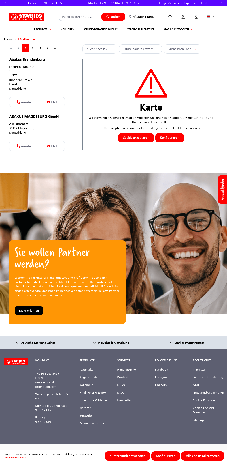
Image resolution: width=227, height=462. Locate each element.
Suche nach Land (182, 49)
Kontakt (122, 377)
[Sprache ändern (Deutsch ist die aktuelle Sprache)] (211, 17)
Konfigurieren (169, 137)
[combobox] (82, 17)
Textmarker (87, 369)
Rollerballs (86, 385)
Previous (5, 3)
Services (123, 360)
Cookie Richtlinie (204, 400)
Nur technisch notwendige (127, 456)
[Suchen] (113, 17)
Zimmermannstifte (91, 423)
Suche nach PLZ (99, 49)
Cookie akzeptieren (136, 137)
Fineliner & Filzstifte (92, 392)
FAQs (120, 392)
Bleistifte (85, 408)
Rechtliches (202, 360)
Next (221, 3)
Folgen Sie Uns (166, 360)
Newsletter (124, 400)
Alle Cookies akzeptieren (203, 456)
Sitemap (198, 420)
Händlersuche (126, 369)
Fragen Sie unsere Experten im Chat (183, 3)
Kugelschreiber (89, 377)
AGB (196, 385)
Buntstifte (86, 415)
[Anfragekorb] (196, 17)
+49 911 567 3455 (50, 3)
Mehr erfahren (29, 310)
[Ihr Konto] (183, 17)
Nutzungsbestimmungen (209, 392)
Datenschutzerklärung (208, 377)
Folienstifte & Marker (93, 400)
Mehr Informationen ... (16, 457)
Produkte (87, 360)
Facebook (161, 369)
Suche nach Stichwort (140, 49)
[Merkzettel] (170, 17)
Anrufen (24, 102)
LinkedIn (161, 385)
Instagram (162, 377)
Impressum (200, 369)
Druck (121, 385)
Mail (52, 102)
